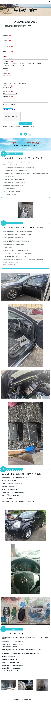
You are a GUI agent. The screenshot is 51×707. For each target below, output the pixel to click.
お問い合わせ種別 (6, 91)
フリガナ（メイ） (6, 51)
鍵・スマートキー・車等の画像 (9, 105)
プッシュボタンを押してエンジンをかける (13, 65)
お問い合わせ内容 (6, 96)
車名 (4, 56)
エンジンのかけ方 (6, 61)
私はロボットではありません (10, 117)
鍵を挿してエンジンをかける (10, 63)
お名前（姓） (5, 35)
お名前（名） (5, 40)
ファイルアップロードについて (9, 110)
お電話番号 (5, 73)
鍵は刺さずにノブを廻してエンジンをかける (30, 63)
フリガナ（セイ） (6, 46)
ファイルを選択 (8, 108)
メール (5, 87)
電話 (10, 87)
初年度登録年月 (6, 68)
